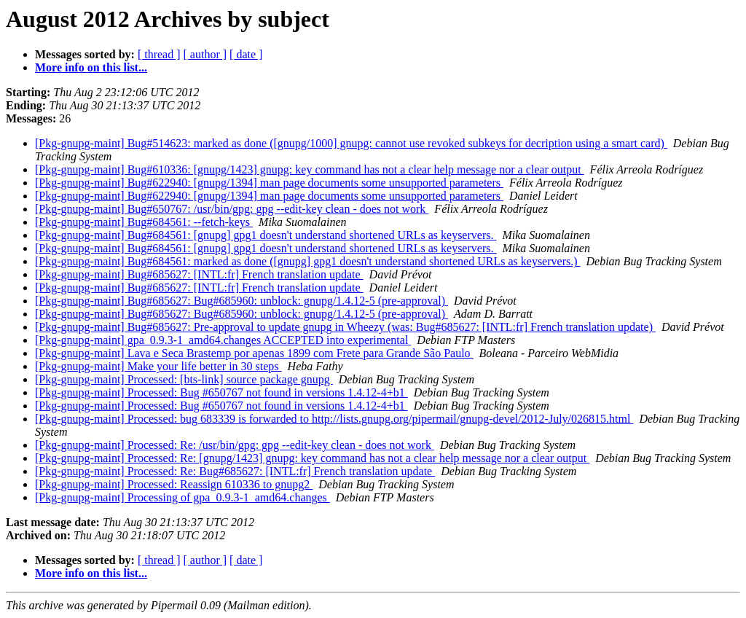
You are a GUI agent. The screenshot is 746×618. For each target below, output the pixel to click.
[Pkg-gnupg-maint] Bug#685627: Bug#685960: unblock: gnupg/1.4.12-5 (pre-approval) (241, 300)
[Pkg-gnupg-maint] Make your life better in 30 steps (158, 366)
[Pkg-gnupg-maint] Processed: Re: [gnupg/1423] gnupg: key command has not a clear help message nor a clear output (312, 458)
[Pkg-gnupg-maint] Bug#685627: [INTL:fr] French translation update (199, 274)
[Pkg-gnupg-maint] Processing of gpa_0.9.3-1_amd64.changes (182, 497)
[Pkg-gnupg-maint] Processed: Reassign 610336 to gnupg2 (174, 484)
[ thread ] (159, 54)
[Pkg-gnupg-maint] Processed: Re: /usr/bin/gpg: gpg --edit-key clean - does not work (234, 445)
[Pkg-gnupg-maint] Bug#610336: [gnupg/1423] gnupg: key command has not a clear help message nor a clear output (309, 169)
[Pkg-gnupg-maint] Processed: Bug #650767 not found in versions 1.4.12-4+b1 (221, 392)
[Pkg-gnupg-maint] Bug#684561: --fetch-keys (144, 222)
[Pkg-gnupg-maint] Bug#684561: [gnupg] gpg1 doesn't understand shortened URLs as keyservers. (265, 235)
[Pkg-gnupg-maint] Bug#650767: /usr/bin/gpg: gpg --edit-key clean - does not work (231, 209)
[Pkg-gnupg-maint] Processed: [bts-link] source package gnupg (184, 379)
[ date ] (245, 54)
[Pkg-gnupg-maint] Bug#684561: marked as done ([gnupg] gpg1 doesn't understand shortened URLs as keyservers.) (308, 261)
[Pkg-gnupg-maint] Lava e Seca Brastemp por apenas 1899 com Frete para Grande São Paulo (254, 353)
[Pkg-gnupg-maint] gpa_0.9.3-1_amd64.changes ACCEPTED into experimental (223, 340)
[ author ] (205, 54)
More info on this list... (91, 67)
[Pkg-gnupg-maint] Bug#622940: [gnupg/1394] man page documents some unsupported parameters (269, 182)
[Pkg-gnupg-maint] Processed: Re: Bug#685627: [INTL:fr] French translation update (235, 471)
